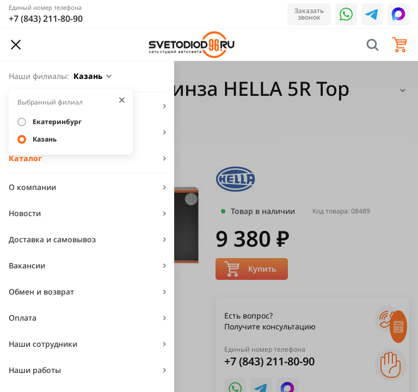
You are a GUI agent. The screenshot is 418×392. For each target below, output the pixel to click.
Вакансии (27, 265)
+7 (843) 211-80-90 (46, 18)
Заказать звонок (309, 14)
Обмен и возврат (41, 291)
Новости (25, 213)
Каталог (25, 158)
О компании (32, 187)
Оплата (22, 318)
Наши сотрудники (43, 344)
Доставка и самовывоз (52, 239)
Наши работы (35, 370)
